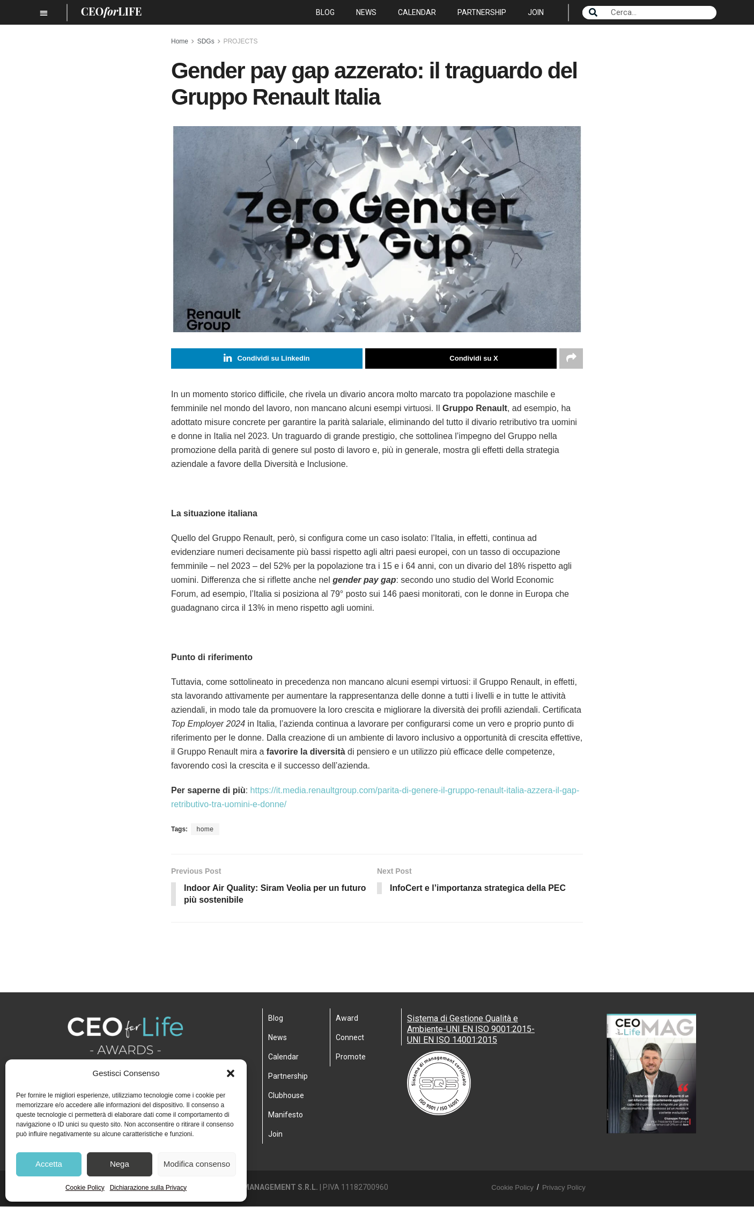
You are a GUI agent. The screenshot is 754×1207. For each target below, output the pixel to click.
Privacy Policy (564, 1188)
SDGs (206, 41)
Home (179, 41)
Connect (350, 1038)
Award (347, 1018)
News (366, 12)
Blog (325, 12)
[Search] (593, 12)
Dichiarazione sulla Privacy (148, 1187)
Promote (351, 1057)
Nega (119, 1163)
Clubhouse (286, 1096)
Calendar (417, 12)
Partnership (481, 12)
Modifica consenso (197, 1163)
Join (536, 12)
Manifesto (285, 1115)
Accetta (48, 1163)
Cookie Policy (85, 1187)
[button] (230, 1073)
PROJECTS (240, 41)
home (204, 829)
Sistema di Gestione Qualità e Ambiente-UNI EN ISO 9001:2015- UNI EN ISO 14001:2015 (471, 1029)
